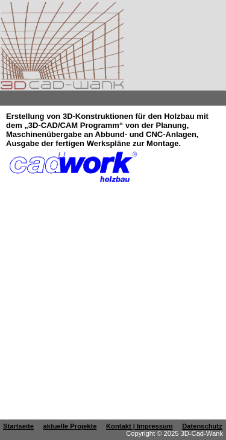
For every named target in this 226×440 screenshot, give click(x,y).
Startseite (18, 426)
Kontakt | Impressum (139, 426)
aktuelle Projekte (70, 426)
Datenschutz (202, 426)
